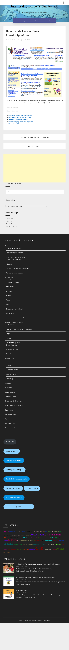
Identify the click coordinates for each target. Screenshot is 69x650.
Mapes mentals (34, 537)
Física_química (20, 549)
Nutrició (8, 280)
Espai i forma (9, 410)
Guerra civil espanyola (14, 259)
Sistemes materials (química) (14, 322)
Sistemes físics (9, 358)
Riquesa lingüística (12, 349)
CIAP (18, 540)
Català (39, 548)
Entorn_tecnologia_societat (13, 401)
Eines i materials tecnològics (14, 405)
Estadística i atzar (10, 414)
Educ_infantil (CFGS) (7, 552)
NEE (44, 531)
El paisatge (8, 388)
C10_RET (56, 537)
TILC (45, 535)
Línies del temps (33, 146)
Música (30, 540)
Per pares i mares (32, 488)
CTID (39, 537)
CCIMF (24, 537)
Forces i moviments (12, 370)
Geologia (5, 549)
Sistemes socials (10, 246)
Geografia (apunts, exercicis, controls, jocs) (35, 137)
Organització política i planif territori (17, 268)
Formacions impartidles (14, 497)
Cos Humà (9, 291)
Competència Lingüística (12, 343)
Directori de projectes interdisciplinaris (20, 122)
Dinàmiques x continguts (14, 470)
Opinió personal (38, 540)
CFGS (52, 537)
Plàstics (8, 338)
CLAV (16, 531)
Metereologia (10, 379)
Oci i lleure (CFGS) (18, 544)
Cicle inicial (12, 531)
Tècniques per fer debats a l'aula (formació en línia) (34, 21)
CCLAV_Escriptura (7, 535)
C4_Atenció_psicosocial (39, 544)
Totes (46, 531)
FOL (23, 544)
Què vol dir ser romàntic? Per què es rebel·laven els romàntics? (35, 577)
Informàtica (32, 549)
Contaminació (10, 325)
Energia (8, 365)
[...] (42, 571)
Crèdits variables (14, 537)
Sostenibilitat (10, 313)
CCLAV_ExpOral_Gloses (37, 531)
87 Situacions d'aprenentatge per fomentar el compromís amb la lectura (38, 564)
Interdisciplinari (48, 549)
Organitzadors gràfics (24, 540)
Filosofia (61, 540)
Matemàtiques (54, 534)
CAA (19, 531)
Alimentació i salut (13, 282)
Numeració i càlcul (10, 423)
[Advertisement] (34, 168)
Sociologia (28, 535)
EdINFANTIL (12, 540)
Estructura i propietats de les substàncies (19, 329)
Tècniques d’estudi (10, 397)
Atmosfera (8, 383)
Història (60, 537)
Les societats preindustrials (14, 253)
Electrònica (9, 361)
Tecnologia (58, 544)
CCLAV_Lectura (37, 534)
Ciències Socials (48, 540)
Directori (23, 531)
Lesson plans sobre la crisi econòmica (20, 115)
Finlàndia (54, 549)
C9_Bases (5, 540)
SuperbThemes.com (44, 620)
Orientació (28, 531)
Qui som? (19, 507)
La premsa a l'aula (21, 590)
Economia (56, 540)
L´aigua (8, 334)
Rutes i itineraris (10, 428)
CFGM (24, 535)
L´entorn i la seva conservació (15, 318)
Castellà (8, 544)
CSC (52, 531)
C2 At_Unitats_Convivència (17, 535)
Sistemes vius (9, 277)
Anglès (60, 548)
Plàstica (56, 531)
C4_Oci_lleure (50, 544)
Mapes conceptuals (12, 549)
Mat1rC (62, 544)
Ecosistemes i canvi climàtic (14, 309)
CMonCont (26, 549)
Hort (7, 304)
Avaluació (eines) (11, 451)
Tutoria (6, 531)
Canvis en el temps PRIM (13, 248)
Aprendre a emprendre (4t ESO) (18, 119)
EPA (34, 540)
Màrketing (20, 537)
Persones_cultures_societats (14, 273)
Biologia (61, 531)
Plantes (8, 300)
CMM (43, 540)
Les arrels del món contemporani (16, 257)
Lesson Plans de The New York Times (19, 117)
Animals (8, 295)
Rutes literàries (10, 354)
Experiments (9, 419)
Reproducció (10, 286)
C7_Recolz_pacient (28, 544)
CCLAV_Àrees (6, 537)
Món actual (9, 264)
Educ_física (28, 537)
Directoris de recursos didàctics (16, 479)
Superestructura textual (46, 537)
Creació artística (10, 392)
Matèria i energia (11, 374)
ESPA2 (49, 531)
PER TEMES (10, 442)
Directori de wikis (13, 124)
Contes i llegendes (11, 345)
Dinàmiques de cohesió (14, 460)
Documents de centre (13, 488)
